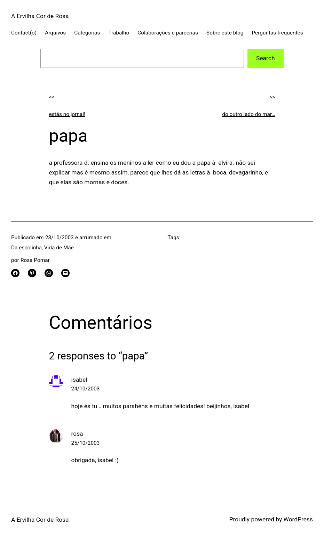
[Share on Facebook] (15, 273)
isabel (79, 379)
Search (265, 58)
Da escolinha (26, 247)
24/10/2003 (85, 389)
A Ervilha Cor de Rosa (40, 16)
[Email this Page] (65, 273)
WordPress (298, 519)
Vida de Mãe (59, 247)
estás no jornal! (67, 114)
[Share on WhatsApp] (49, 273)
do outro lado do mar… (248, 114)
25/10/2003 (85, 443)
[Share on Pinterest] (32, 273)
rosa (77, 433)
